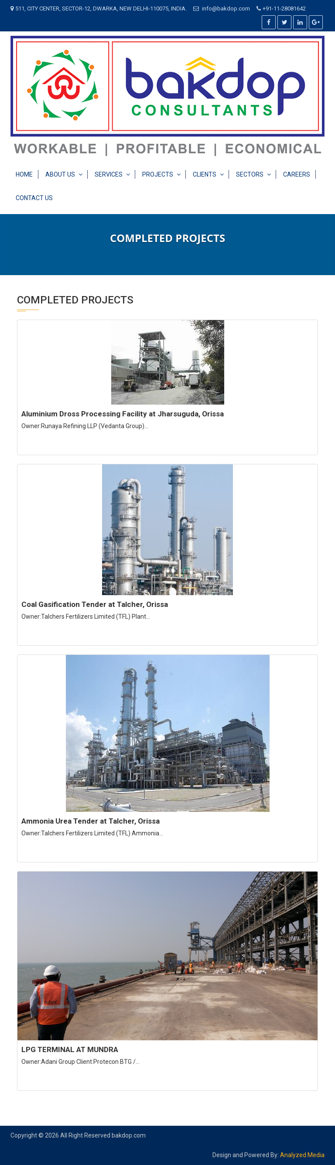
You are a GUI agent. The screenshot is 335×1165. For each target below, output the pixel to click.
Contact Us (34, 197)
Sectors (249, 174)
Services (109, 174)
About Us (60, 174)
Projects (157, 174)
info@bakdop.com (226, 8)
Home (24, 174)
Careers (296, 174)
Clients (204, 174)
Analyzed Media (302, 1154)
